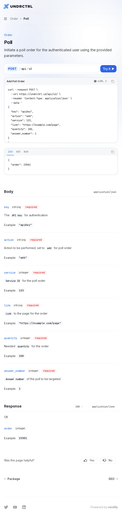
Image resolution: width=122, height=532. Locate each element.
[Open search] (109, 6)
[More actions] (117, 6)
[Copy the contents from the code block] (112, 81)
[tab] (10, 151)
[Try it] (108, 68)
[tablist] (56, 152)
